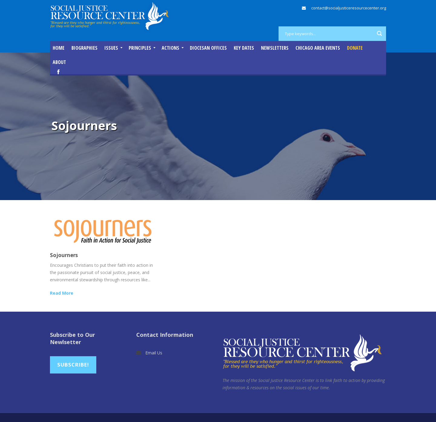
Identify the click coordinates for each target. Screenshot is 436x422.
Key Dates (244, 48)
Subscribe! (73, 364)
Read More (61, 293)
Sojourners (64, 255)
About (59, 62)
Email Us (153, 353)
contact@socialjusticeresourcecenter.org (348, 8)
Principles (140, 48)
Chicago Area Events (318, 48)
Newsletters (275, 48)
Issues (111, 48)
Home (58, 48)
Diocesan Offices (208, 48)
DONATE (355, 48)
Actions (170, 48)
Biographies (84, 48)
